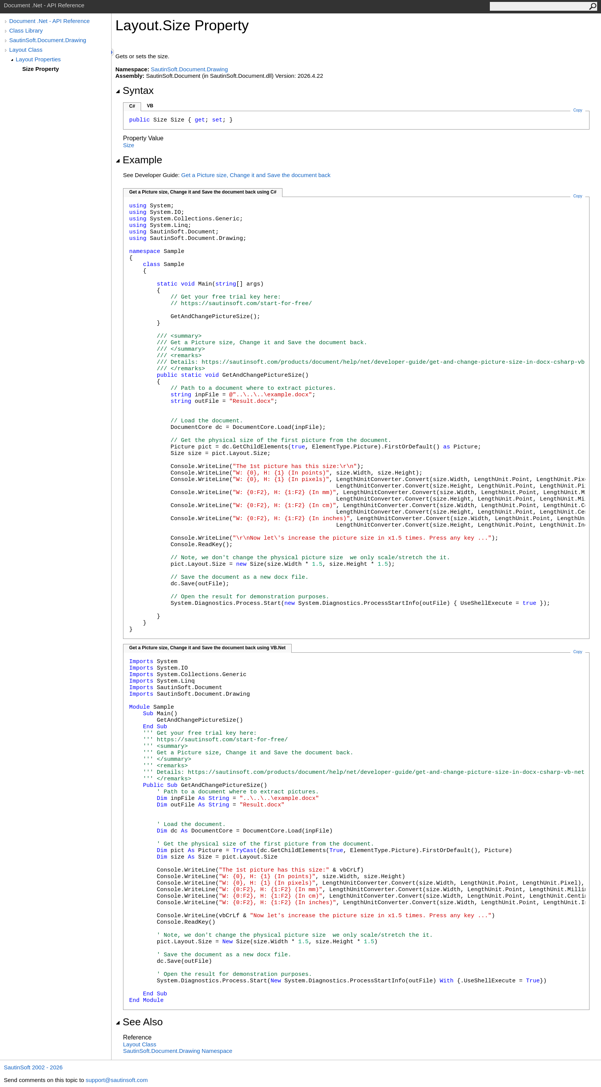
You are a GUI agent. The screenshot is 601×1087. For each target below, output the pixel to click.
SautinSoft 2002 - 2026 (33, 1067)
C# (132, 106)
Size (128, 145)
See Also (139, 1022)
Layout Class (26, 49)
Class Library (26, 30)
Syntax (134, 90)
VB (150, 105)
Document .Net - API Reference (49, 21)
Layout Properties (38, 59)
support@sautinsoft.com (116, 1080)
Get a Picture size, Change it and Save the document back (255, 175)
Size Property (40, 69)
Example (138, 160)
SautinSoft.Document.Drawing (47, 40)
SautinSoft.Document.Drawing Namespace (177, 1051)
